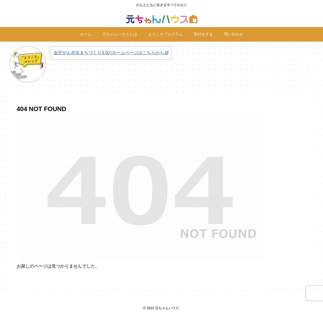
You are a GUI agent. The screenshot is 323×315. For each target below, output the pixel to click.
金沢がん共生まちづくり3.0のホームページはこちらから (111, 52)
